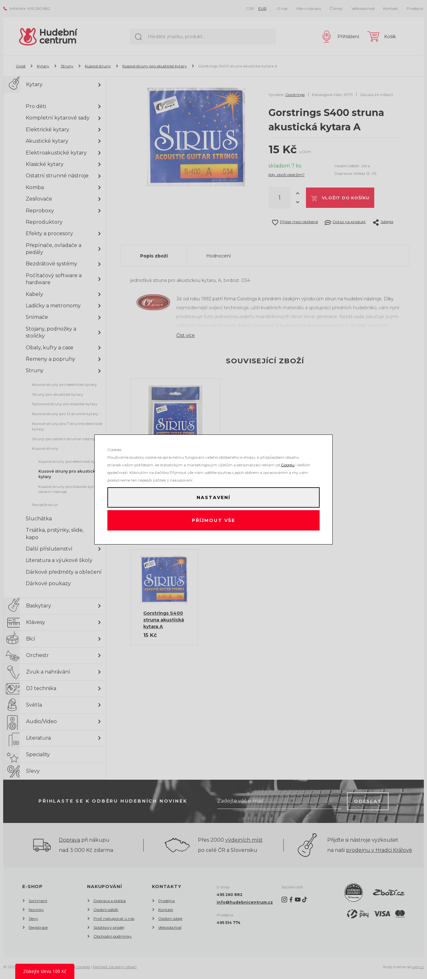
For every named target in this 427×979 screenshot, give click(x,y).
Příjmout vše (214, 521)
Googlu (288, 462)
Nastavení (213, 496)
